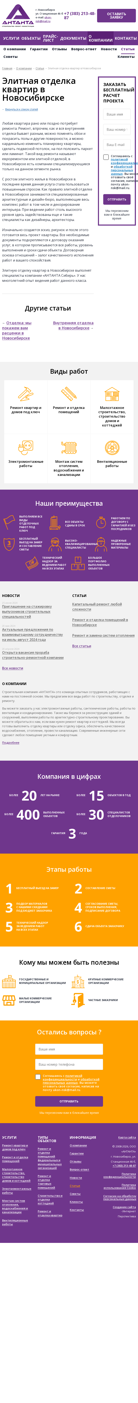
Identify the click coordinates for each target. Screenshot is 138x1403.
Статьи (128, 49)
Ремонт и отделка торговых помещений (46, 1181)
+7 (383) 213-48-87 (80, 15)
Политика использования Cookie (120, 1186)
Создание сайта (124, 1206)
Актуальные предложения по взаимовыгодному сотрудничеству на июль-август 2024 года (32, 634)
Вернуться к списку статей (21, 109)
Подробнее (10, 743)
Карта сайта (127, 1137)
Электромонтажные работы (25, 463)
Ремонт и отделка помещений (69, 409)
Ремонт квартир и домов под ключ (25, 409)
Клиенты (126, 56)
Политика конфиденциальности (119, 1175)
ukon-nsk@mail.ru (44, 19)
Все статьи (81, 646)
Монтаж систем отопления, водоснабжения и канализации (69, 468)
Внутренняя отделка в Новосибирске (73, 325)
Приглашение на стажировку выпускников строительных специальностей (27, 611)
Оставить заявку (116, 16)
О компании (101, 38)
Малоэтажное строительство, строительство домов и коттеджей (112, 416)
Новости (109, 49)
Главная (7, 68)
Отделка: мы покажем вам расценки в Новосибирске (16, 330)
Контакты (126, 38)
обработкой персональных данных (122, 170)
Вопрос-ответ (84, 49)
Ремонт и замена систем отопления (103, 635)
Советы (10, 56)
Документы (73, 38)
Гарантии (39, 49)
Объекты (31, 38)
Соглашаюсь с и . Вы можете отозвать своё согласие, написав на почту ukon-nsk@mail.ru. (71, 1083)
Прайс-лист (50, 38)
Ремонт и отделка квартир (50, 1213)
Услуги (11, 38)
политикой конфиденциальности (62, 1077)
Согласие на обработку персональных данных (119, 1198)
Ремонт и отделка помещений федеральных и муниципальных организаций (50, 1158)
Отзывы (59, 49)
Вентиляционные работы (112, 463)
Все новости (12, 668)
